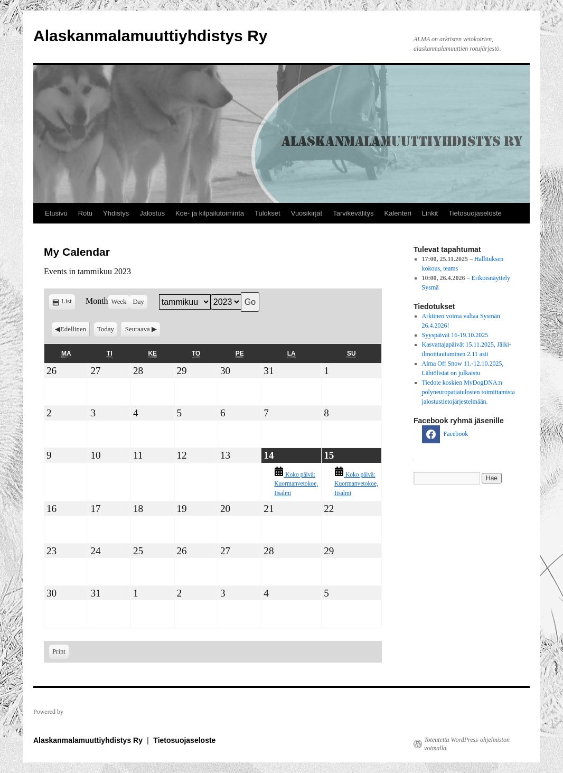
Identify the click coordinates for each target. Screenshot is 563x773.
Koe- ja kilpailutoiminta (209, 213)
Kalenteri (397, 213)
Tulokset (267, 213)
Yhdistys (116, 213)
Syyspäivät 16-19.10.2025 (455, 335)
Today (105, 329)
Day (138, 301)
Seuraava (137, 329)
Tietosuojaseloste (475, 213)
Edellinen (73, 329)
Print (60, 651)
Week (119, 301)
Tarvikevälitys (353, 213)
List (68, 303)
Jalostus (152, 213)
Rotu (85, 213)
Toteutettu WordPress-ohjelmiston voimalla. (467, 744)
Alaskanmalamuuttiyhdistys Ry (150, 35)
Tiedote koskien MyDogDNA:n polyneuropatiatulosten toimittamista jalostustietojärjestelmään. (468, 392)
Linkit (430, 213)
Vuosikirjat (306, 213)
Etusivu (56, 213)
